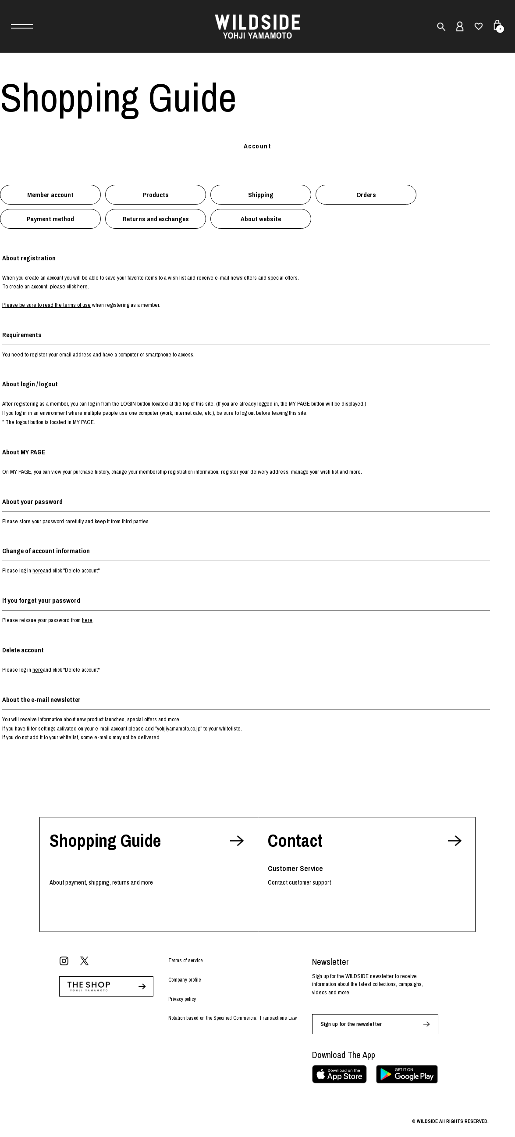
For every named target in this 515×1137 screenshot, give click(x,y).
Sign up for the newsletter (351, 1024)
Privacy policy (182, 999)
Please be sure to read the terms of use (46, 305)
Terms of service (185, 960)
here (37, 570)
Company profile (184, 979)
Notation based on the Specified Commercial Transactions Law (232, 1018)
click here (77, 286)
